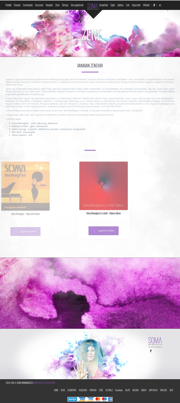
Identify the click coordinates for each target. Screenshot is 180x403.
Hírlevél (146, 5)
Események (28, 5)
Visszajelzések (77, 5)
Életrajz (65, 5)
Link (127, 5)
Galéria (120, 5)
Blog (63, 390)
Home (56, 390)
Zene (57, 5)
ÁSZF (171, 390)
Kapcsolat (136, 5)
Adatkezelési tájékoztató (44, 382)
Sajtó (112, 5)
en (160, 5)
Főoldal (8, 5)
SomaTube (103, 5)
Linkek (143, 390)
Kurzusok (39, 5)
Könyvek (49, 5)
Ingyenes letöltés (82, 231)
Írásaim (17, 5)
